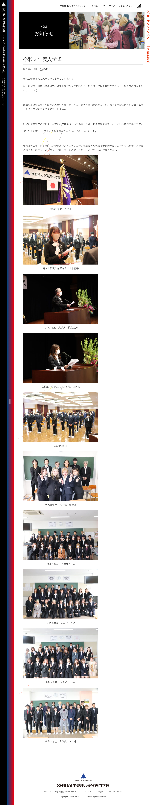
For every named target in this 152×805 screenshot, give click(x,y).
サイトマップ (109, 5)
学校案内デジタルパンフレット (73, 5)
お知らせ (48, 69)
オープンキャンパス (148, 27)
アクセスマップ (125, 5)
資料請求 (95, 5)
